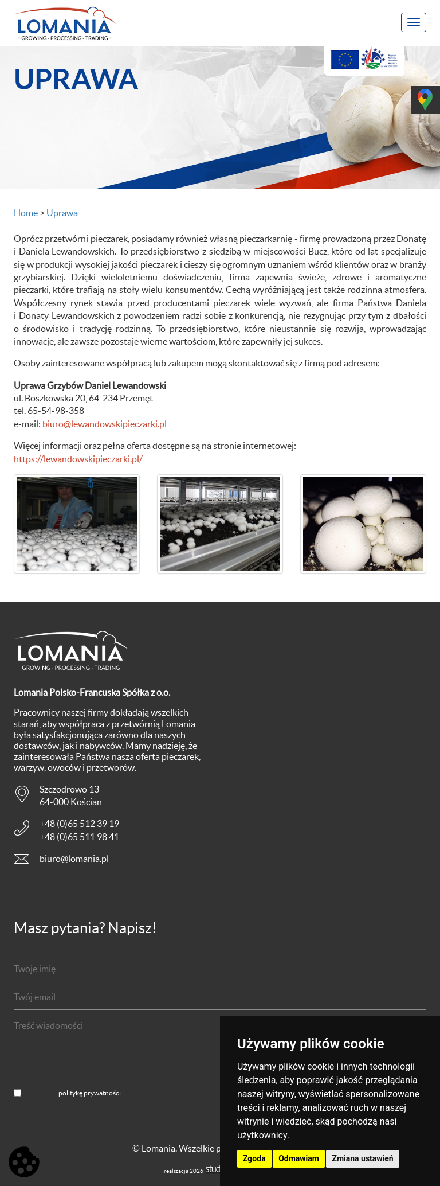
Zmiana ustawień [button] (362, 1158)
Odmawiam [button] (298, 1158)
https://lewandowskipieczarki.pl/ (78, 459)
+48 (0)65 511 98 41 (79, 837)
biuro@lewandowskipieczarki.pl (104, 424)
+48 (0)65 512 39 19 (79, 823)
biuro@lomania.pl (74, 858)
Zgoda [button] (254, 1158)
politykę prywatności (89, 1093)
